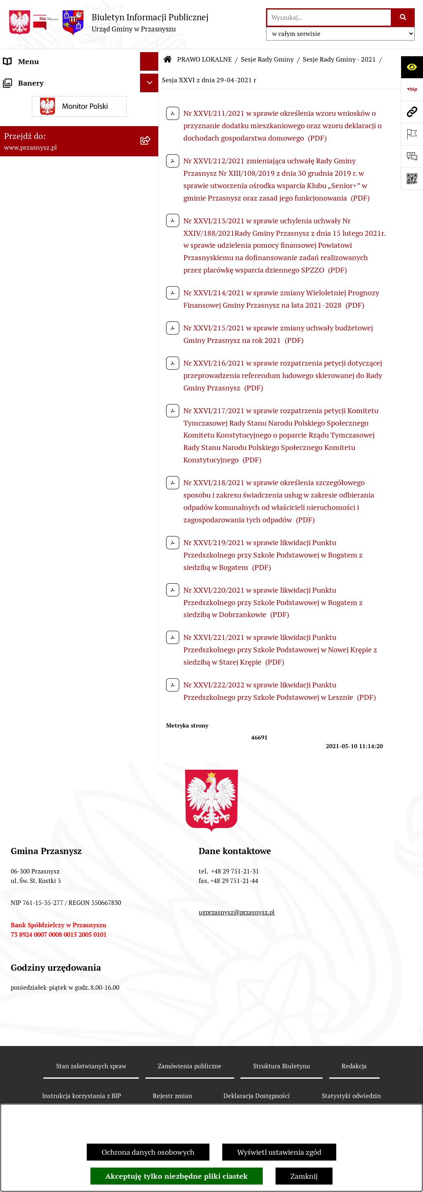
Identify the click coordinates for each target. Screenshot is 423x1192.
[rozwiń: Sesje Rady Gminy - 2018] (151, 743)
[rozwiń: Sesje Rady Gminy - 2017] (151, 767)
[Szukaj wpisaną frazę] (403, 17)
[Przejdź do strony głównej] (108, 22)
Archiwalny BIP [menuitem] (29, 1062)
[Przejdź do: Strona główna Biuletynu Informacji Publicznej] (167, 59)
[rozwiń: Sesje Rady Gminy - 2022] (151, 338)
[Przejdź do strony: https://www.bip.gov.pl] (412, 89)
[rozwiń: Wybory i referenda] (151, 959)
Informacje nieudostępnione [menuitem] (50, 1025)
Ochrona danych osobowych (148, 1152)
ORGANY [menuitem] (18, 80)
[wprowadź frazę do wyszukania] (329, 17)
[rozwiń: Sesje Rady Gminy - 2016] (151, 791)
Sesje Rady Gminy (267, 59)
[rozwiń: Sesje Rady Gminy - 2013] (151, 863)
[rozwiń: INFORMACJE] (151, 1007)
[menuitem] (79, 122)
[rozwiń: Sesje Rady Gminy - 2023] (151, 314)
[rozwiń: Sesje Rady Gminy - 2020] (151, 695)
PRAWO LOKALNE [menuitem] (34, 98)
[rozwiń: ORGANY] (151, 80)
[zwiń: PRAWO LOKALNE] (151, 99)
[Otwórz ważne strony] (412, 134)
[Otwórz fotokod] (412, 179)
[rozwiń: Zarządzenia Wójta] (151, 911)
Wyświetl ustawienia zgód (279, 1152)
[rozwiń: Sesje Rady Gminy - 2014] (151, 839)
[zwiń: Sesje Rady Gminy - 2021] (151, 362)
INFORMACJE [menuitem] (26, 1006)
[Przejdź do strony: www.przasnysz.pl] (412, 112)
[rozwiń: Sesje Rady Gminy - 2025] (151, 266)
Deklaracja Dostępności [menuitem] (42, 1081)
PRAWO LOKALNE (204, 59)
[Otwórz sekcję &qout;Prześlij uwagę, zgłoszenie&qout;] (412, 156)
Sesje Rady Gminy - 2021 (339, 59)
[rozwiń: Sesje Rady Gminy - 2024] (151, 290)
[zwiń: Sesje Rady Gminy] (151, 170)
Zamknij (304, 1176)
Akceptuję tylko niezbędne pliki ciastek (176, 1176)
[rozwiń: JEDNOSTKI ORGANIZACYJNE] (151, 1044)
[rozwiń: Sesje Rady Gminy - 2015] (151, 815)
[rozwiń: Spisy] (151, 983)
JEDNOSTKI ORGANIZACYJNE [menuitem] (53, 1043)
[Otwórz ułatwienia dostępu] (412, 67)
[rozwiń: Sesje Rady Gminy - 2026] (151, 242)
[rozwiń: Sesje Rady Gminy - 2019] (151, 719)
